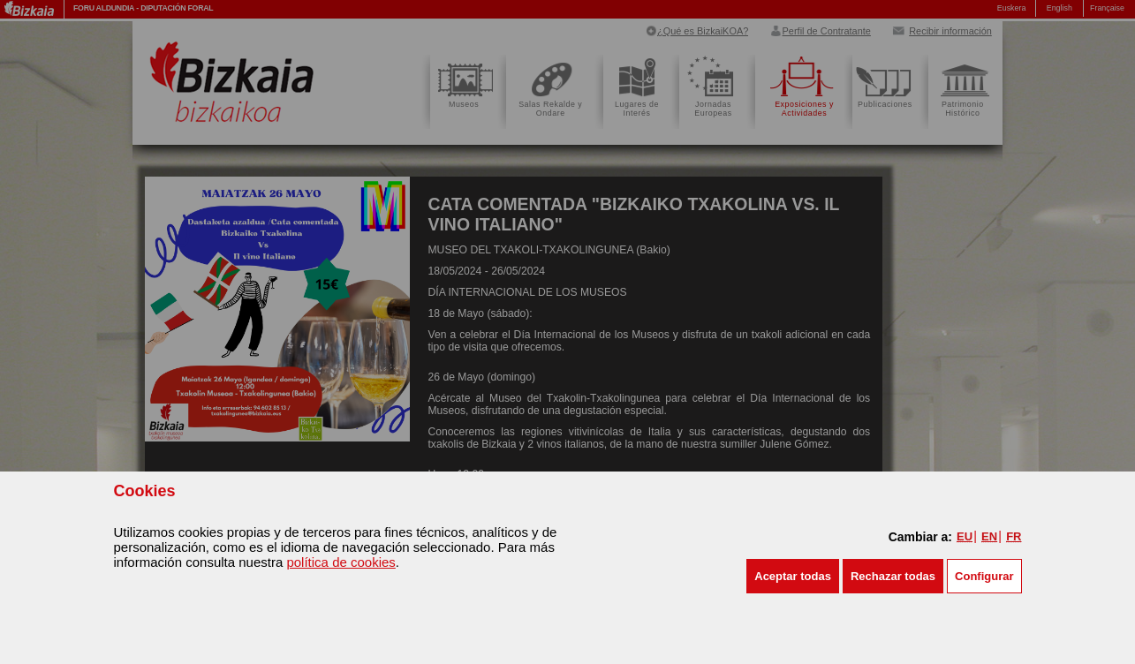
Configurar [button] (984, 576)
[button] (792, 576)
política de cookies (340, 562)
